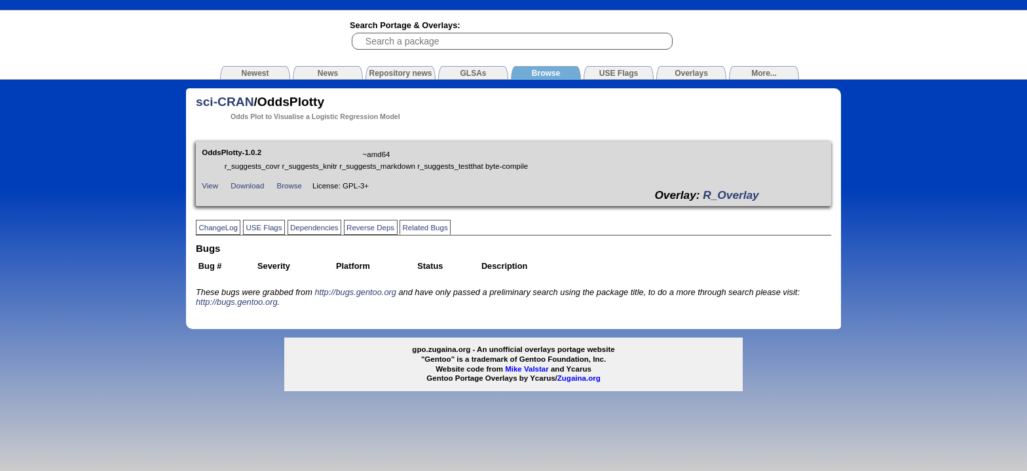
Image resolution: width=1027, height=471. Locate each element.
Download (247, 186)
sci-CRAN (225, 102)
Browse (289, 186)
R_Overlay (730, 194)
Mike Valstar (527, 369)
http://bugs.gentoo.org (355, 292)
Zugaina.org (579, 378)
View (210, 186)
